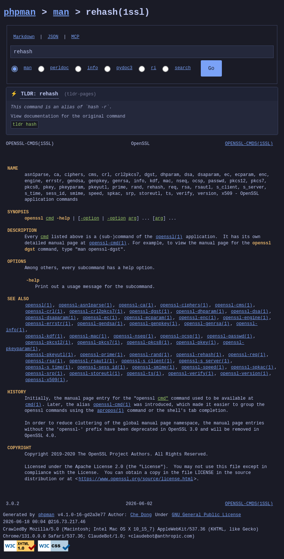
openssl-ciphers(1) (184, 306)
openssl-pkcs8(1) (148, 344)
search (182, 69)
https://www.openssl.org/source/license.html (135, 480)
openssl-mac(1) (88, 337)
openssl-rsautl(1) (92, 362)
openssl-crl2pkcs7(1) (96, 312)
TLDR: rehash (39, 95)
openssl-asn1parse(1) (85, 306)
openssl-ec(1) (100, 319)
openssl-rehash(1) (198, 356)
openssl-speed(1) (203, 368)
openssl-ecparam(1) (148, 319)
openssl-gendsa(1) (99, 325)
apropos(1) (110, 412)
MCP (75, 37)
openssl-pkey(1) (196, 344)
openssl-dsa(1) (249, 312)
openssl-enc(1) (197, 319)
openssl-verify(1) (190, 375)
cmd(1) (33, 406)
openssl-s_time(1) (47, 368)
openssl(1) (169, 238)
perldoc (59, 69)
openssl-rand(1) (149, 356)
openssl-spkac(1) (252, 368)
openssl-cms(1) (233, 306)
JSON (53, 37)
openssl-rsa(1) (43, 362)
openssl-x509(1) (45, 381)
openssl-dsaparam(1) (50, 319)
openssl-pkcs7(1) (98, 344)
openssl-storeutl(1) (95, 375)
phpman (20, 12)
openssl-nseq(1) (133, 337)
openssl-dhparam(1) (200, 312)
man (61, 12)
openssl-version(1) (244, 375)
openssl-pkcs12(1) (47, 344)
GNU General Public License (206, 516)
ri (153, 69)
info (92, 69)
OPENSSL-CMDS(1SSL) (249, 145)
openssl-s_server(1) (204, 362)
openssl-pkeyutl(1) (49, 356)
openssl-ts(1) (144, 375)
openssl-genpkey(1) (153, 325)
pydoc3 (124, 69)
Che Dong (141, 516)
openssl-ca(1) (136, 306)
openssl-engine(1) (245, 319)
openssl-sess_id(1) (101, 368)
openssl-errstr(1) (47, 325)
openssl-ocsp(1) (180, 337)
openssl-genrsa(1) (206, 325)
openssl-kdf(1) (43, 337)
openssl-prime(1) (101, 356)
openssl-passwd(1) (229, 337)
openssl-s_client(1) (146, 362)
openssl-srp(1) (43, 375)
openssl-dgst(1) (149, 312)
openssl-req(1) (247, 356)
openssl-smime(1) (153, 368)
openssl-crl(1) (43, 312)
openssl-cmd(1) (107, 244)
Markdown (24, 37)
